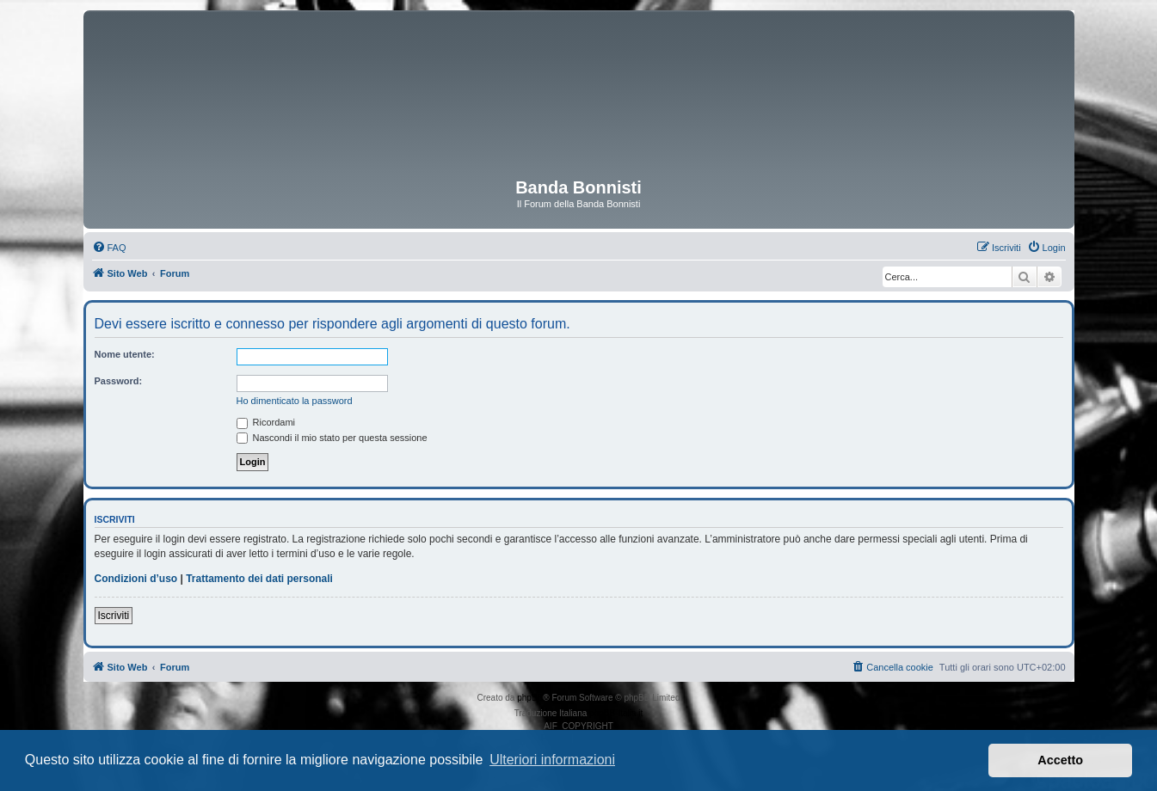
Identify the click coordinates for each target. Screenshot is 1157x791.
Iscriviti (114, 616)
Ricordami (266, 422)
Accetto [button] (1060, 760)
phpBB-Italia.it (616, 713)
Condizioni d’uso (136, 579)
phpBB (530, 697)
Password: (119, 381)
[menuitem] (109, 247)
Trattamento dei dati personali (259, 579)
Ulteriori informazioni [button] (552, 759)
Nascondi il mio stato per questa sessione (332, 437)
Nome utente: (125, 354)
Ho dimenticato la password (295, 401)
